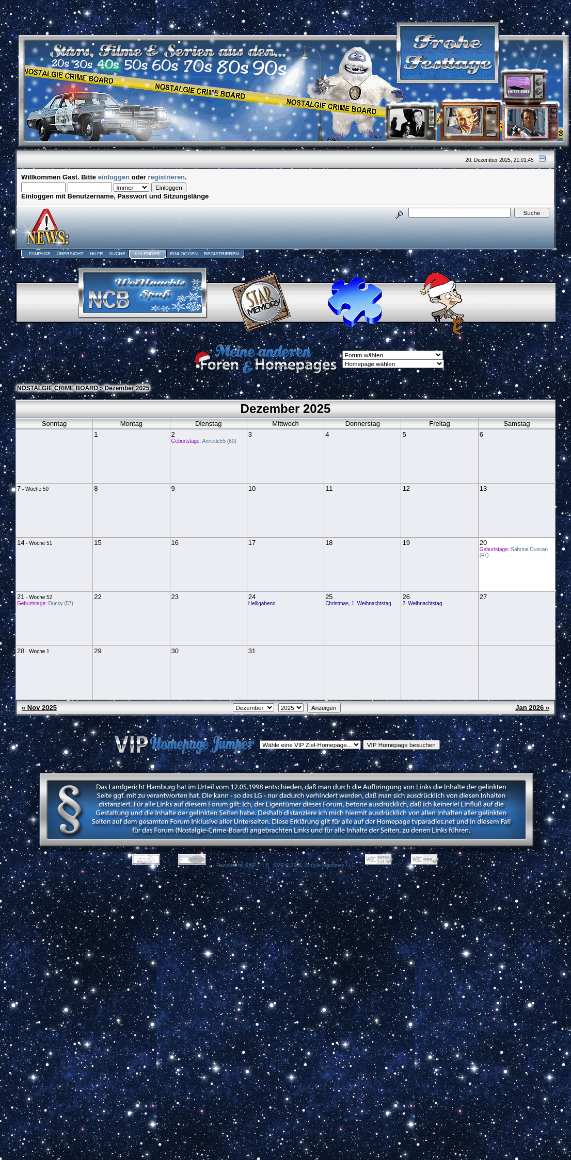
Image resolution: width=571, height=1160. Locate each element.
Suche (117, 253)
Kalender (147, 253)
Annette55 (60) (219, 441)
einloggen (114, 177)
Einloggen (184, 253)
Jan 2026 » (532, 707)
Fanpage (40, 253)
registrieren (166, 177)
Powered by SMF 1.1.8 (242, 865)
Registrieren (221, 253)
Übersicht (70, 253)
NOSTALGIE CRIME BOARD (57, 388)
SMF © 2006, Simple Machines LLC (314, 865)
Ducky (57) (61, 603)
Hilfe (96, 253)
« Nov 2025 (39, 707)
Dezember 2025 (127, 388)
